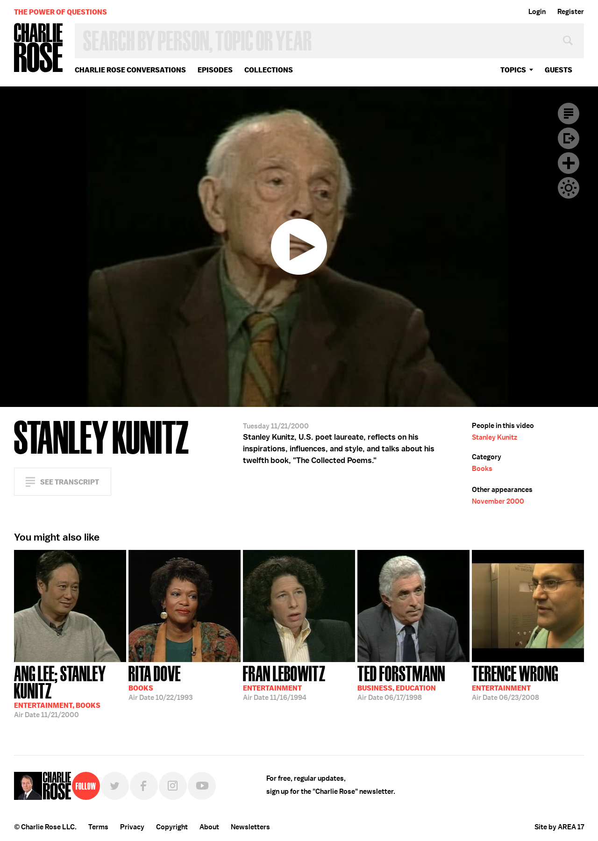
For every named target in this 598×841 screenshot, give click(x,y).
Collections (268, 69)
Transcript (568, 113)
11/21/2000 (70, 691)
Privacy (132, 827)
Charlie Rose (39, 48)
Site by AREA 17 (559, 827)
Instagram (173, 786)
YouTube (202, 786)
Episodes (215, 69)
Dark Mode (568, 188)
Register (570, 11)
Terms (98, 827)
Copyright (172, 827)
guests (558, 69)
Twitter (115, 786)
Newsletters (250, 827)
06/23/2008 (515, 682)
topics (513, 69)
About (209, 827)
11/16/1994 (284, 682)
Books (482, 468)
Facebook (144, 786)
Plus (568, 163)
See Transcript (69, 482)
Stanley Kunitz (494, 437)
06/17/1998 (401, 682)
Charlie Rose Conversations (130, 69)
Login (537, 11)
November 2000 (498, 501)
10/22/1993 (160, 682)
